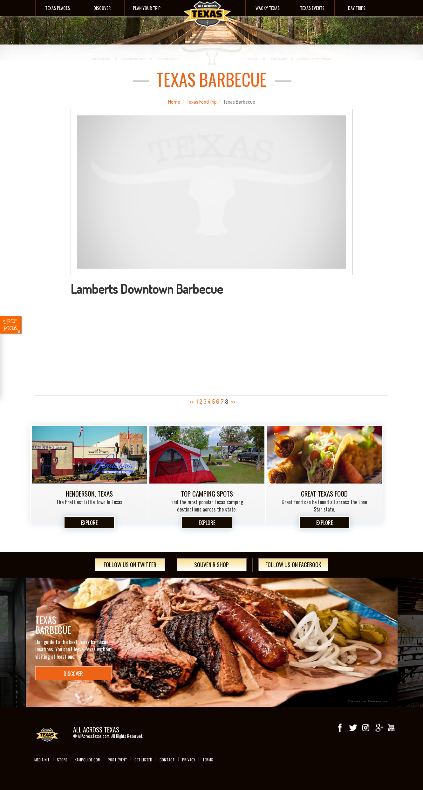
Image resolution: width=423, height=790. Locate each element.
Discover (102, 7)
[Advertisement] (211, 343)
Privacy (188, 759)
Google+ (378, 728)
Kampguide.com (87, 759)
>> (233, 401)
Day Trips (356, 7)
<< (191, 401)
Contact (167, 759)
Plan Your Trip (146, 7)
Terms (207, 759)
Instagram (365, 728)
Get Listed (143, 759)
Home (174, 102)
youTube (391, 728)
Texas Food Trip (202, 102)
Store (62, 759)
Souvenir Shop (211, 564)
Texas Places (57, 7)
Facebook (340, 728)
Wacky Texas (268, 7)
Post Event (117, 759)
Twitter (353, 728)
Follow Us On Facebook (293, 564)
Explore (89, 522)
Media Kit (42, 759)
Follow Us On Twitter (130, 564)
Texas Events (312, 7)
